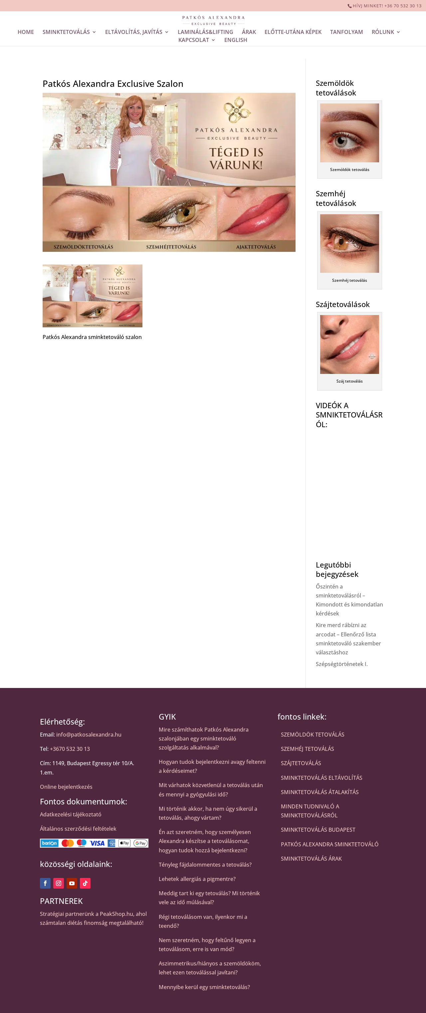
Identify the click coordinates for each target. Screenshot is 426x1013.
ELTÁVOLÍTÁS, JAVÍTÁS (133, 33)
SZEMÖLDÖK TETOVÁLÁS (312, 734)
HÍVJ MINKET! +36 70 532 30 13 (387, 6)
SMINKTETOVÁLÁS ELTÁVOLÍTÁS (321, 777)
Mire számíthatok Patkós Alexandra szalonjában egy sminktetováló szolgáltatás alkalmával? (204, 738)
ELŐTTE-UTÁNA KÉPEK (293, 33)
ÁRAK (249, 33)
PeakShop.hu (116, 914)
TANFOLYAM (346, 33)
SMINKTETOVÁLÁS (66, 33)
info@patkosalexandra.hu (88, 734)
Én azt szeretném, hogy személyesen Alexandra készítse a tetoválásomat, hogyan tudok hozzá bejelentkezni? (205, 841)
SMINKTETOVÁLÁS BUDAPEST (318, 829)
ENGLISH (235, 41)
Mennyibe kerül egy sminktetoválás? (204, 987)
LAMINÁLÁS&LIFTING (205, 33)
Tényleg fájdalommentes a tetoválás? (205, 864)
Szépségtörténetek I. (342, 664)
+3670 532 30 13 (70, 749)
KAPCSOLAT (193, 41)
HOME (26, 33)
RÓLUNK (383, 33)
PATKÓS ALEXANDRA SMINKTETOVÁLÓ (330, 844)
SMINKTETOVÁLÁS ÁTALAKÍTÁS (320, 792)
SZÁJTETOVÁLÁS (301, 763)
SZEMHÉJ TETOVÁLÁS (307, 749)
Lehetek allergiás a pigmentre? (197, 879)
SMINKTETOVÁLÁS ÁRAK (311, 858)
